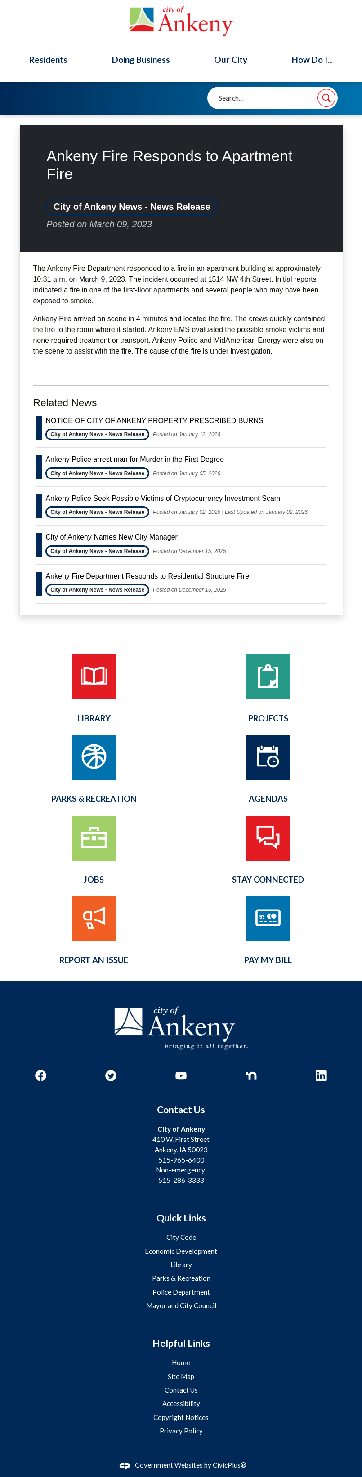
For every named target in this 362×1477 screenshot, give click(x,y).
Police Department (181, 1292)
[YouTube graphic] (181, 1075)
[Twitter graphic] (110, 1075)
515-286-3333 (181, 1180)
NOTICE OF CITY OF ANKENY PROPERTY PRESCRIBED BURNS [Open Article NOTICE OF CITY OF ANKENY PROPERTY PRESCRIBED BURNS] (154, 421)
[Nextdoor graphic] (251, 1075)
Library (181, 1264)
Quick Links (181, 1218)
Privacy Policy (181, 1431)
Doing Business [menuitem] (141, 59)
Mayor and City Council (181, 1305)
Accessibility (181, 1403)
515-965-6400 (181, 1160)
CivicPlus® (229, 1465)
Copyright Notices (181, 1417)
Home (181, 1362)
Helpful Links (181, 1343)
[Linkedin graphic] (321, 1075)
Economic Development (181, 1251)
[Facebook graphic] (40, 1075)
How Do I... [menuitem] (312, 59)
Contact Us (181, 1390)
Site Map (181, 1376)
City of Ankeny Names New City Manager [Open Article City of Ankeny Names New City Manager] (111, 537)
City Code (181, 1237)
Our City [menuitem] (230, 59)
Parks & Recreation (181, 1278)
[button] (326, 98)
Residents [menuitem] (48, 59)
